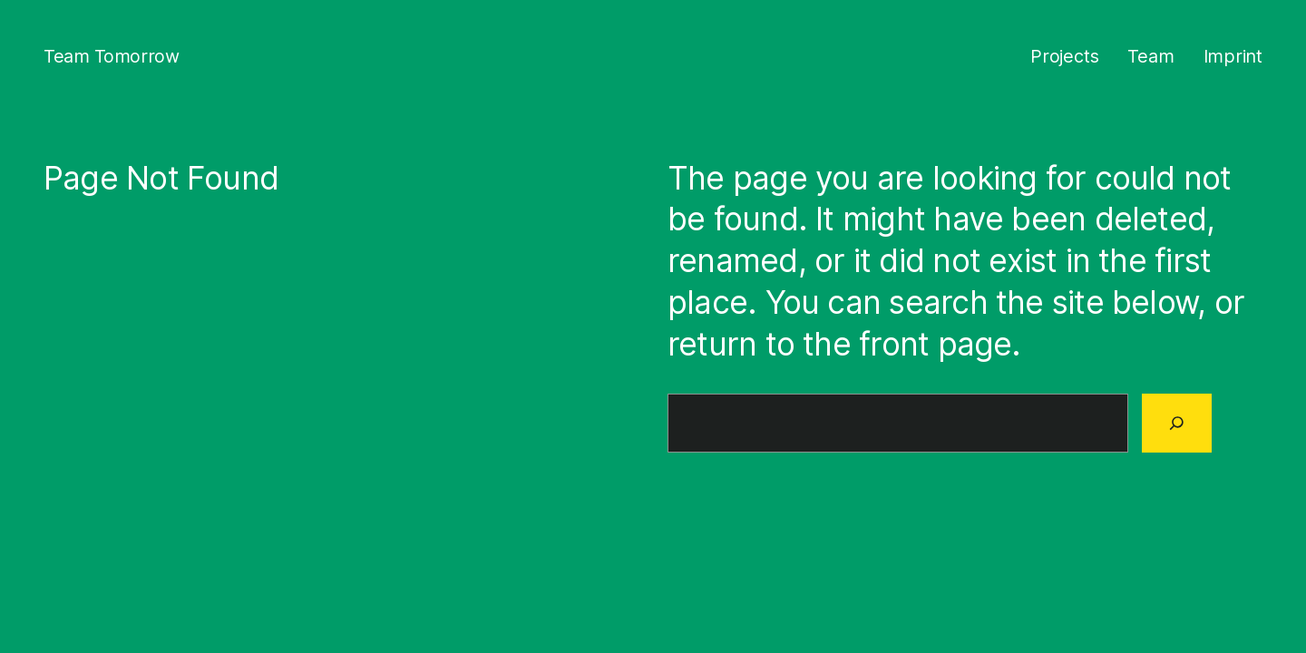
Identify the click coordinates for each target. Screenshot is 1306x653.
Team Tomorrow (111, 56)
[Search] (1177, 423)
